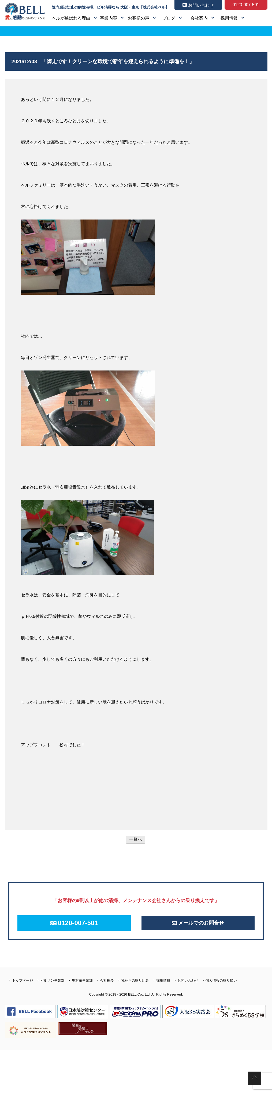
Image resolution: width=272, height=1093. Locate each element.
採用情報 (229, 18)
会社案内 (199, 18)
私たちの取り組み (131, 986)
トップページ (19, 986)
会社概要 (103, 986)
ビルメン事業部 (49, 986)
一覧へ (135, 839)
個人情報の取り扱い (217, 986)
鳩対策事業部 (79, 986)
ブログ (168, 18)
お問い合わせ (184, 986)
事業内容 (108, 18)
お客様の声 (138, 18)
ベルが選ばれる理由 (71, 18)
